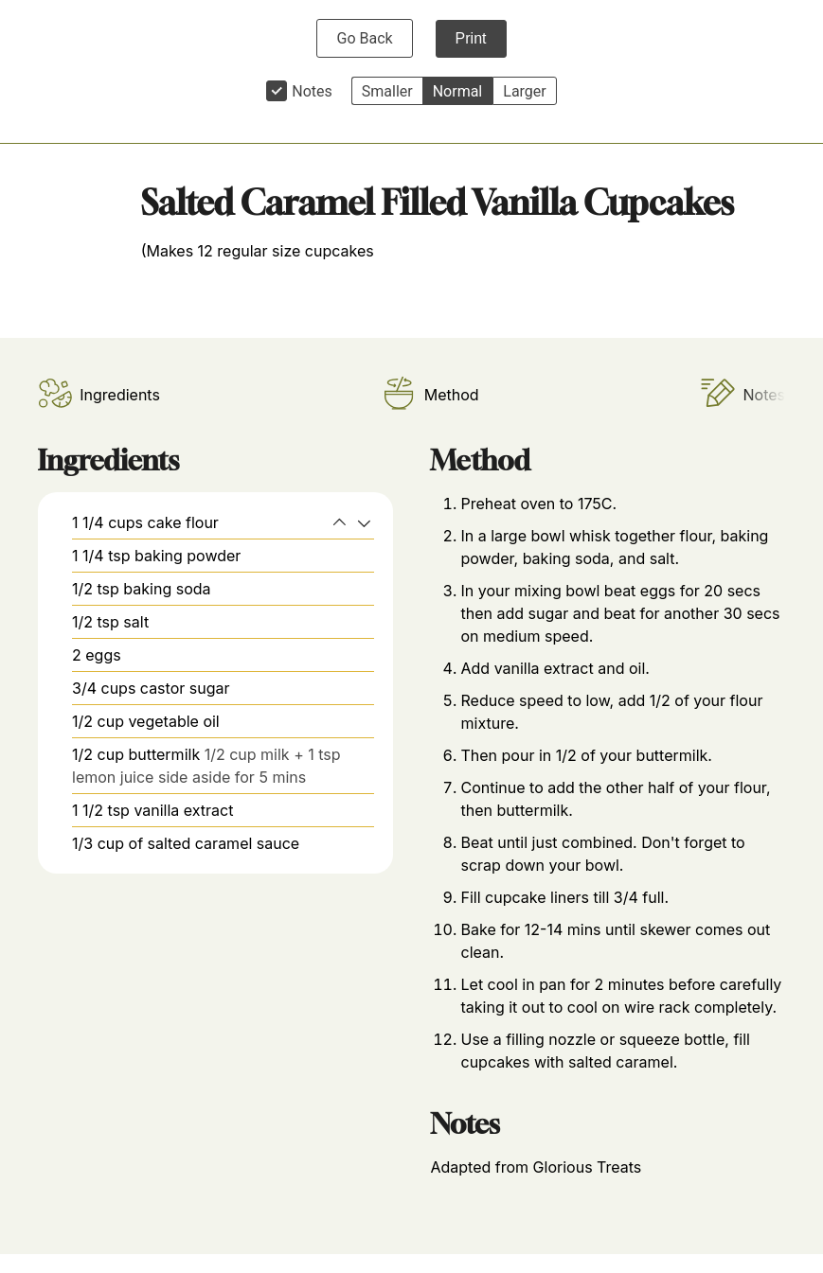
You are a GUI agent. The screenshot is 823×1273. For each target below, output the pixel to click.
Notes (312, 91)
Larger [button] (524, 91)
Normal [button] (458, 91)
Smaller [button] (387, 91)
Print (471, 38)
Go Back (364, 38)
